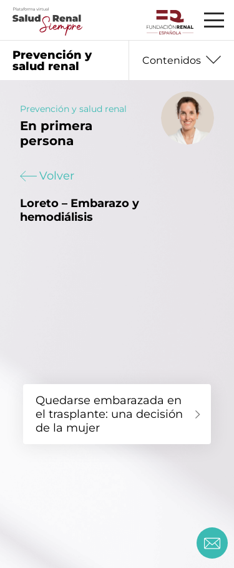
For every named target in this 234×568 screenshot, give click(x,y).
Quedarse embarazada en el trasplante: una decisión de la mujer (109, 414)
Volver (47, 176)
